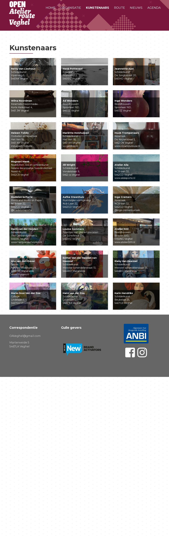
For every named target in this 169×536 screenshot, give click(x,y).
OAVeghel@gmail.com (25, 495)
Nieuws (136, 8)
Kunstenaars (97, 7)
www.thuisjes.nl (20, 413)
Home (50, 8)
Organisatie (70, 8)
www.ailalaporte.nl (125, 258)
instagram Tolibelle (21, 207)
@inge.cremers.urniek (127, 310)
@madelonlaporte (21, 310)
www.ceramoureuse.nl (127, 207)
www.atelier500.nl (125, 362)
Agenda (154, 8)
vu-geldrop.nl (70, 207)
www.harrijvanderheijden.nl (26, 362)
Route (119, 8)
